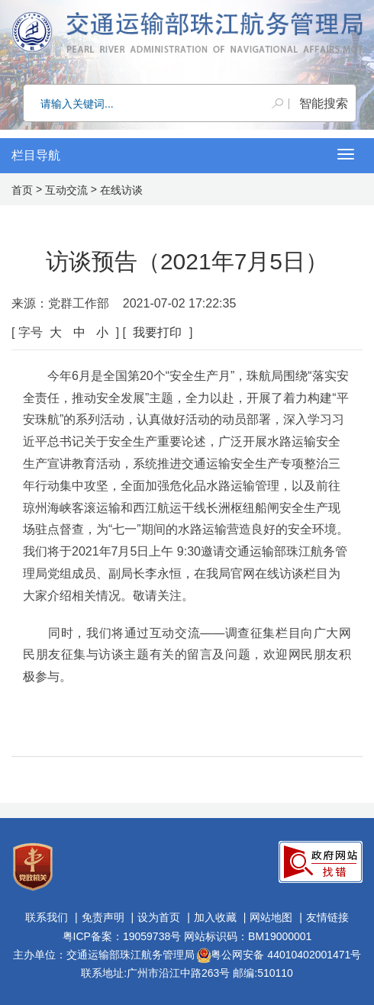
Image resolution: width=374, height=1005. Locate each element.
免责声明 (103, 917)
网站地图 (271, 917)
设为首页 (158, 917)
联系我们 (46, 917)
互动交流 (66, 190)
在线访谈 (121, 190)
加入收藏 (215, 917)
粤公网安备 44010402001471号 (279, 955)
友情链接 (327, 917)
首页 (22, 190)
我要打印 (157, 332)
